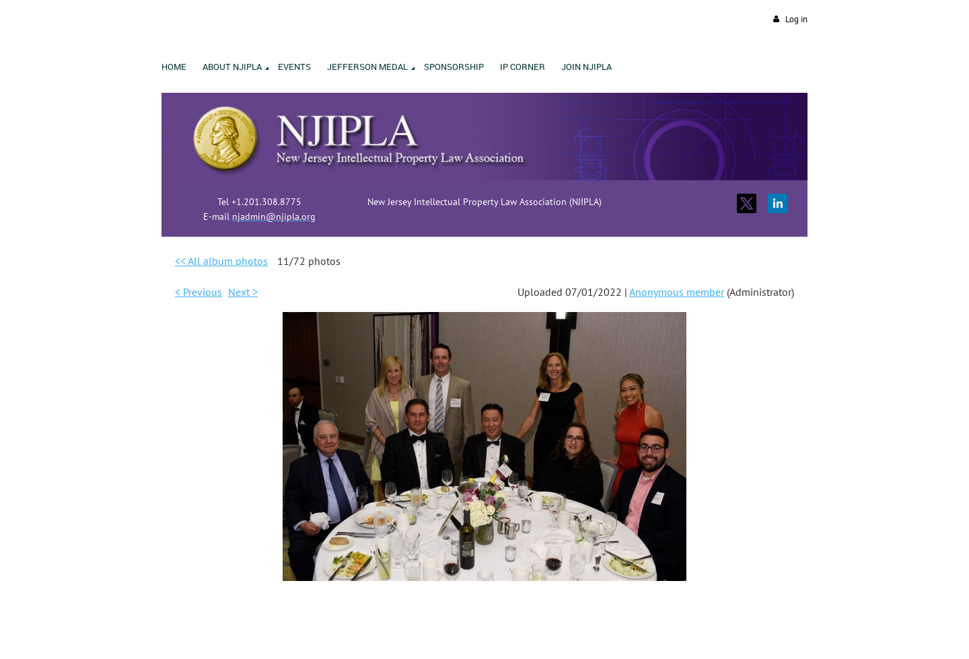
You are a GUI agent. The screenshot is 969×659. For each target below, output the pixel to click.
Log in (796, 19)
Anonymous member (676, 292)
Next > (243, 292)
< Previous (198, 292)
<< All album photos (221, 261)
